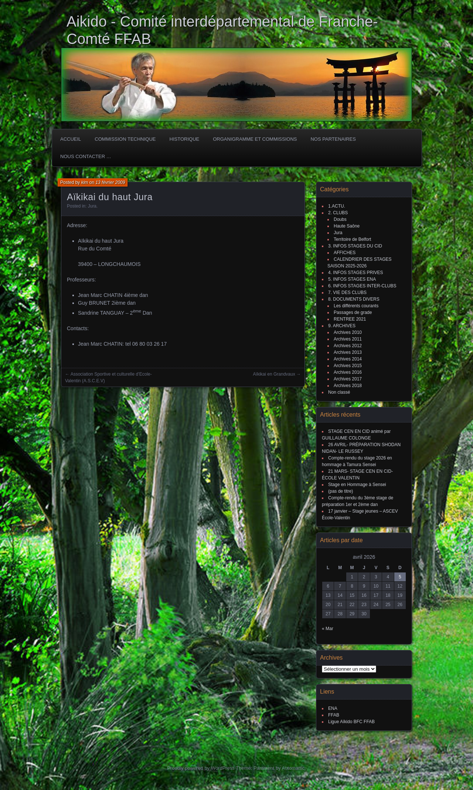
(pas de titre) (340, 491)
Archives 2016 (348, 372)
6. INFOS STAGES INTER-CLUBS (362, 285)
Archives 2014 (348, 359)
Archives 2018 (348, 385)
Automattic (293, 768)
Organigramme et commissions (255, 139)
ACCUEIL (70, 139)
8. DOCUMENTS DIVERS (354, 299)
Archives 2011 (348, 339)
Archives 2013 (348, 352)
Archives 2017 (348, 379)
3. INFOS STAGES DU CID (355, 246)
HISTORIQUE (185, 139)
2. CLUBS (338, 212)
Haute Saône (347, 226)
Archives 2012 (348, 345)
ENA (332, 708)
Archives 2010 (348, 332)
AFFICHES (344, 252)
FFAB (333, 715)
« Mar (327, 628)
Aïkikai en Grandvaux (274, 374)
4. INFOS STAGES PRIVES (355, 272)
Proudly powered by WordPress (201, 768)
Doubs (340, 219)
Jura (92, 206)
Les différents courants (356, 305)
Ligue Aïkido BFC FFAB (351, 721)
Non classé (339, 392)
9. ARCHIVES (341, 325)
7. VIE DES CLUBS (347, 292)
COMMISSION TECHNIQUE (125, 139)
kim (84, 182)
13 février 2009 (110, 182)
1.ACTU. (336, 206)
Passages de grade (353, 312)
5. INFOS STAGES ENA (352, 279)
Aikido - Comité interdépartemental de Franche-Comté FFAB (222, 30)
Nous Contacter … (85, 156)
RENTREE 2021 (350, 319)
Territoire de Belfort (352, 239)
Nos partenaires (332, 139)
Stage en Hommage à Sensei (357, 484)
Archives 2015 (348, 365)
